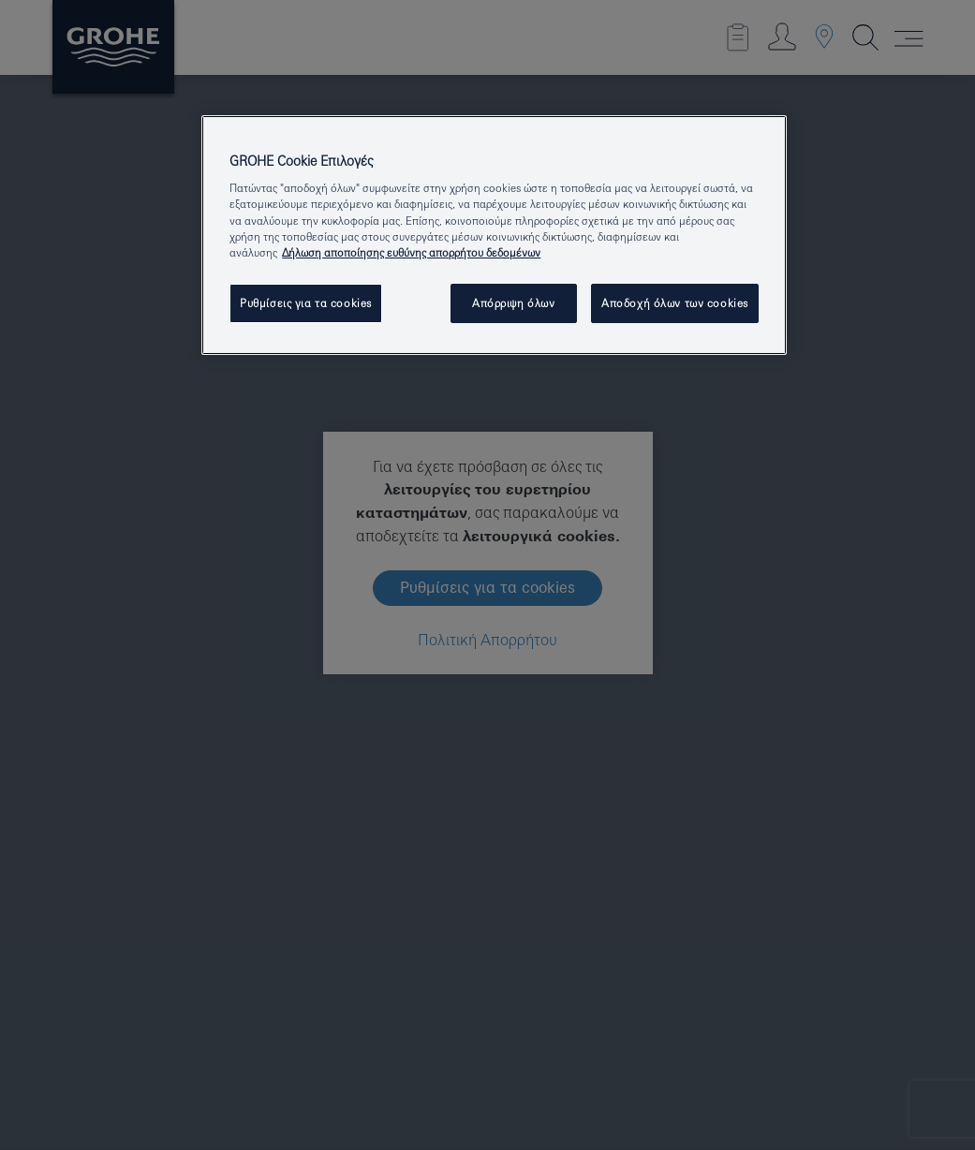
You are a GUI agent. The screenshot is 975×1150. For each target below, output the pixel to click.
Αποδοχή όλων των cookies (674, 303)
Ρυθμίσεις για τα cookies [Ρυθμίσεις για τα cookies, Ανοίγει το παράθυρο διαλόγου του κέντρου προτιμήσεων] (306, 303)
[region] (494, 235)
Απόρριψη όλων (513, 303)
